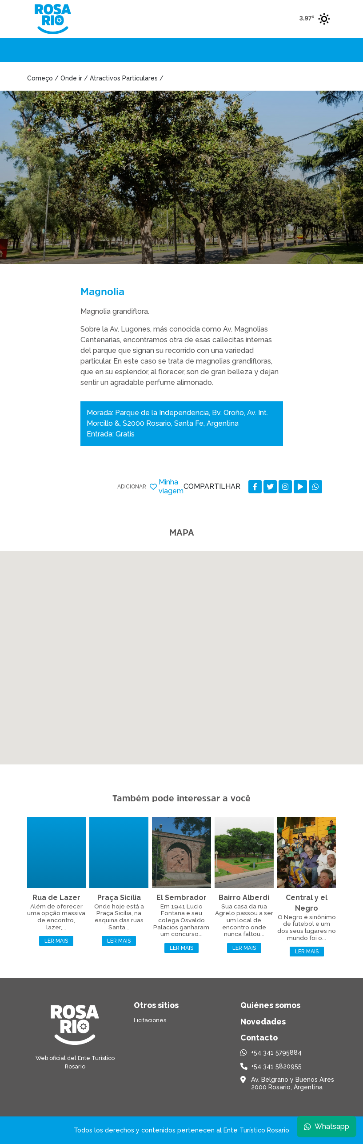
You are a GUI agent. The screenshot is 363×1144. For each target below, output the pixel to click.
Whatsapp (326, 1126)
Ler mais (56, 941)
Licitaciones (150, 1020)
